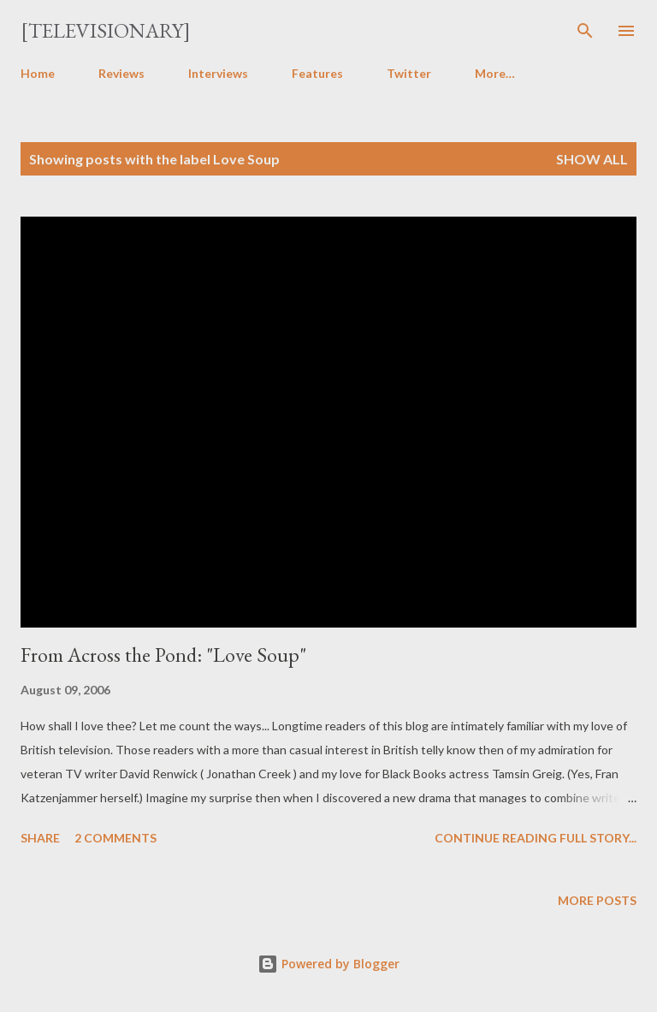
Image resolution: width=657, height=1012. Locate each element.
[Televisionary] (106, 30)
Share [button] (40, 837)
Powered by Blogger (328, 963)
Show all (592, 159)
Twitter (409, 73)
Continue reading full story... (535, 837)
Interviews (218, 73)
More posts (597, 900)
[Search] (585, 31)
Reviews (121, 73)
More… (495, 73)
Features (317, 73)
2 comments (115, 837)
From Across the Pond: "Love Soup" (163, 654)
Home (38, 73)
